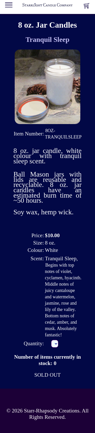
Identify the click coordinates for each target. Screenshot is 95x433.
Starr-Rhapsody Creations (51, 411)
